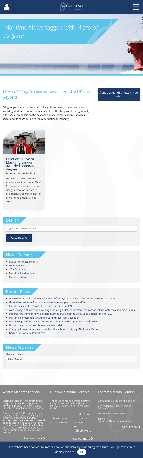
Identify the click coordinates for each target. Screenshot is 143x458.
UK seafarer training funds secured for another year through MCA (47, 302)
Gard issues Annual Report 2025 (27, 333)
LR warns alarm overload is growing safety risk (35, 325)
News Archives (14, 354)
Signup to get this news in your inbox (119, 94)
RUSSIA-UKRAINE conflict (23, 261)
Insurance (58, 422)
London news (16, 265)
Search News (19, 238)
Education (82, 414)
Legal (79, 422)
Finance (81, 418)
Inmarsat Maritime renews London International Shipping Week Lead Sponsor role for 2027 (61, 313)
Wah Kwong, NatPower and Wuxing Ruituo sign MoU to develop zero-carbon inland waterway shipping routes (72, 310)
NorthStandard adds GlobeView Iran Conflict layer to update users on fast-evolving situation (62, 298)
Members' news (18, 277)
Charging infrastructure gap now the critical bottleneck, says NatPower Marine (54, 329)
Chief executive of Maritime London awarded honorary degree (20, 164)
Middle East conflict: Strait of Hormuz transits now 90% (40, 306)
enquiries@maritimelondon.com (116, 421)
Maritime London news (22, 273)
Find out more (34, 438)
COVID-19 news (18, 269)
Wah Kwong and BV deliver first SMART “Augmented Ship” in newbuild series (53, 321)
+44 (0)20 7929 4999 (114, 413)
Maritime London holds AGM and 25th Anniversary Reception (44, 317)
